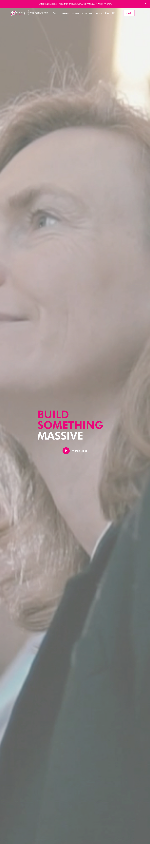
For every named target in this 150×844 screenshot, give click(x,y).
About (55, 13)
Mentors (75, 13)
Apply (129, 13)
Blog (107, 13)
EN (113, 13)
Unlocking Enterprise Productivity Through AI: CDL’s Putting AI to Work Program (75, 4)
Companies (87, 13)
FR (119, 13)
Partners (98, 13)
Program (65, 13)
